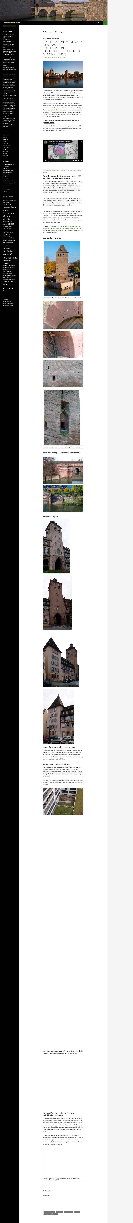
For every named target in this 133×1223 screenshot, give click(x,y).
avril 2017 (5, 141)
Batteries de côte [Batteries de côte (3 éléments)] (7, 226)
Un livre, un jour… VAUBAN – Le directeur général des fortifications (9, 110)
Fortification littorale (7, 172)
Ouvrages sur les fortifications (9, 183)
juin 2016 (5, 153)
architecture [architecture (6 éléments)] (7, 210)
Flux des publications (7, 301)
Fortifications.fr (98, 22)
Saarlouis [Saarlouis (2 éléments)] (10, 273)
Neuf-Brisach (6, 176)
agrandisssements (49, 1212)
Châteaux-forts (6, 168)
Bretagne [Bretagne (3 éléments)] (5, 230)
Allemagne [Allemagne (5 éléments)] (6, 208)
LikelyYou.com (6, 118)
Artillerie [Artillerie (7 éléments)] (6, 219)
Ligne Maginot (6, 174)
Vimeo (45, 172)
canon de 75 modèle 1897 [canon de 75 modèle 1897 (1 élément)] (8, 232)
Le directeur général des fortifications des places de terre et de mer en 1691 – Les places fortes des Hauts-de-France (9, 105)
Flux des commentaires (8, 303)
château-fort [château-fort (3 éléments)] (6, 234)
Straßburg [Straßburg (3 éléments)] (13, 275)
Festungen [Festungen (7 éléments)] (11, 240)
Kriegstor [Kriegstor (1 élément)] (13, 265)
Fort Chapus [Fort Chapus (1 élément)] (5, 243)
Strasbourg (47, 1214)
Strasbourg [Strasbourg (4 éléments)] (6, 275)
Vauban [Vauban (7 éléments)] (5, 281)
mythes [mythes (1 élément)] (4, 269)
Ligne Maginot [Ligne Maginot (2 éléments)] (6, 267)
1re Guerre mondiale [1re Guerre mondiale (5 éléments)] (9, 200)
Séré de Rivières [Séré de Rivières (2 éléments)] (7, 277)
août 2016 (5, 149)
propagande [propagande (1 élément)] (5, 273)
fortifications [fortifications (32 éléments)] (10, 257)
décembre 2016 (6, 145)
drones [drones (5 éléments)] (5, 240)
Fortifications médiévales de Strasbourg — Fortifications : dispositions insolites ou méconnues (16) (62, 48)
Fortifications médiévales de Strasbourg (54, 170)
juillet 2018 (5, 139)
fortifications (69, 1212)
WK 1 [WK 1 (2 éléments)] (4, 290)
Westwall (5, 191)
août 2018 (5, 137)
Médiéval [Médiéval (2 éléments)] (8, 269)
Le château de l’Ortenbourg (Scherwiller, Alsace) (8, 115)
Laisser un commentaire (59, 57)
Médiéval (77, 1212)
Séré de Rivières (6, 185)
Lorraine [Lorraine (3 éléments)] (12, 267)
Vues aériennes (6, 189)
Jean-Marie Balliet (75, 170)
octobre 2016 (6, 147)
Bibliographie (6, 166)
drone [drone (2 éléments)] (12, 238)
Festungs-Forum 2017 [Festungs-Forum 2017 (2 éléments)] (8, 242)
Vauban (4, 187)
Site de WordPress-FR (8, 305)
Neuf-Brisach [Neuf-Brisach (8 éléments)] (8, 271)
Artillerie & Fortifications (11, 23)
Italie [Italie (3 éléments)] (9, 265)
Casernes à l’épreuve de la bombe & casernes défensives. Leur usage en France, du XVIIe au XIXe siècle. (9, 44)
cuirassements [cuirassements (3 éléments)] (7, 238)
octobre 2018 (6, 135)
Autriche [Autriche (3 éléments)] (5, 224)
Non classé (5, 178)
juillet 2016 (5, 151)
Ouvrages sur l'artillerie (8, 180)
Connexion (5, 299)
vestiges (55, 1214)
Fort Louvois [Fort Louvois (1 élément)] (5, 265)
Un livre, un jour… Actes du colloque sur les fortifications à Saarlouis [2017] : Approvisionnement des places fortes (9, 52)
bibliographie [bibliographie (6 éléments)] (7, 228)
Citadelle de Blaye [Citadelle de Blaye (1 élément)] (6, 236)
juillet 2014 (5, 155)
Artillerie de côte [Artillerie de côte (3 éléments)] (7, 221)
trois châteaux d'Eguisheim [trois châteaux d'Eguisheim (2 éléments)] (9, 279)
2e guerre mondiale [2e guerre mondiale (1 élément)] (7, 202)
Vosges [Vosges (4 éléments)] (10, 281)
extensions (59, 1212)
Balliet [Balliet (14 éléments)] (11, 223)
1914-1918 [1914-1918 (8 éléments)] (7, 204)
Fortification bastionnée (8, 170)
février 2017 (5, 143)
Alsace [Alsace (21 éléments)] (13, 207)
